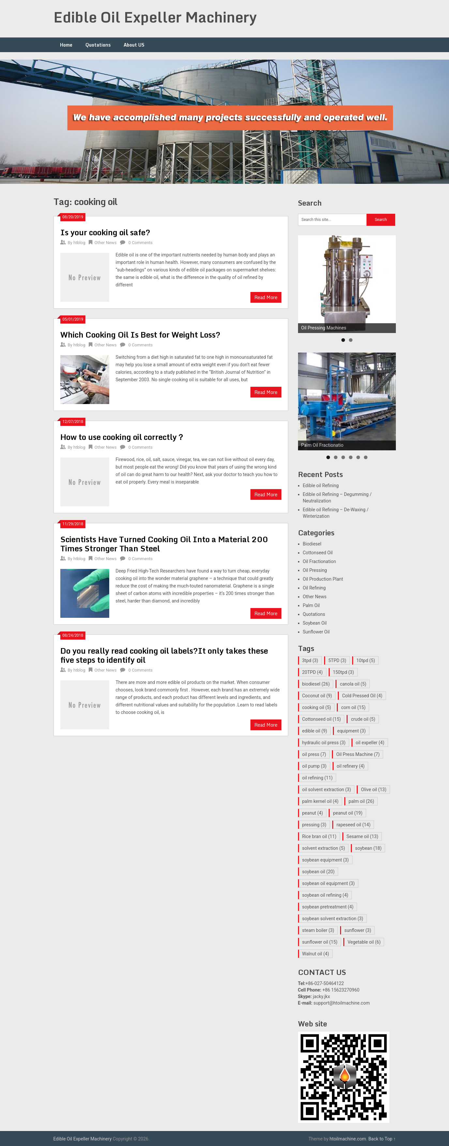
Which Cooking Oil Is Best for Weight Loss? (140, 334)
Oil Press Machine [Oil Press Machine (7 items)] (358, 754)
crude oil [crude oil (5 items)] (363, 719)
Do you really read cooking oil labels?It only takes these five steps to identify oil (164, 655)
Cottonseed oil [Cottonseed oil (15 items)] (321, 719)
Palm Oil (311, 605)
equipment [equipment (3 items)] (351, 730)
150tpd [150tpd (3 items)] (343, 672)
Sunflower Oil (316, 631)
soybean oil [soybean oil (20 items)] (318, 871)
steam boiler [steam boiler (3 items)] (318, 930)
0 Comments (140, 242)
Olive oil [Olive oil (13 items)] (373, 789)
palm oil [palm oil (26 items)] (361, 801)
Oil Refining (314, 587)
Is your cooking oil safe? (105, 232)
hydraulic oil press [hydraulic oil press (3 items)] (324, 742)
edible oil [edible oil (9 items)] (314, 730)
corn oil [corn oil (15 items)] (353, 707)
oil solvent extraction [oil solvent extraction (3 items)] (326, 789)
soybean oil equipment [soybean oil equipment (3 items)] (328, 883)
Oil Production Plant (323, 579)
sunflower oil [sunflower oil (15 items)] (319, 942)
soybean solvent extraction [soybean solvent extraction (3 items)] (332, 918)
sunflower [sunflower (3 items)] (357, 930)
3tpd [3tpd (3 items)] (310, 660)
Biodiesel (312, 543)
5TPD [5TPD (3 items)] (337, 660)
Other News (106, 242)
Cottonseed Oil (318, 552)
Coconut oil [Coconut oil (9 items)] (317, 695)
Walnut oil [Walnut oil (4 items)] (315, 953)
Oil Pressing (315, 570)
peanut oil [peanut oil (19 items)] (347, 813)
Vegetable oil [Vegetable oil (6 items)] (364, 942)
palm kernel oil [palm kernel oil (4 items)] (320, 801)
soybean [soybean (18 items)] (368, 848)
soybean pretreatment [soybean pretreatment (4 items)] (328, 906)
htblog (79, 242)
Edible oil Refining (321, 485)
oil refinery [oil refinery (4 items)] (351, 766)
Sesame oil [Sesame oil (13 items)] (362, 836)
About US (134, 45)
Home (66, 45)
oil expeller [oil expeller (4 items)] (370, 742)
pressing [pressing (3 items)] (314, 824)
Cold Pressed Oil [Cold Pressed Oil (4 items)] (362, 695)
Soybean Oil (315, 623)
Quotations (98, 45)
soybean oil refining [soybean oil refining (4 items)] (325, 895)
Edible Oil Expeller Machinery (155, 17)
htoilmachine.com (348, 1138)
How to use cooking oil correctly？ (122, 436)
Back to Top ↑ (382, 1138)
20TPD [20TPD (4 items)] (312, 672)
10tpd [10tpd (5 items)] (365, 660)
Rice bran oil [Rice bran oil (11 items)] (319, 836)
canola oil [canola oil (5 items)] (353, 684)
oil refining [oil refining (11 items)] (317, 777)
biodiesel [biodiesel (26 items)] (316, 684)
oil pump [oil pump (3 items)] (314, 766)
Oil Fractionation (319, 561)
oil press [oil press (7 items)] (314, 754)
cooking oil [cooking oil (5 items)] (316, 707)
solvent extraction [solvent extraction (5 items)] (323, 848)
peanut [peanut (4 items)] (312, 813)
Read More (265, 297)
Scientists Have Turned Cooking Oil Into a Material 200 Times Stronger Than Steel (164, 544)
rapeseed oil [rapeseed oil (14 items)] (353, 824)
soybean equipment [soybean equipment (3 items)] (325, 860)
